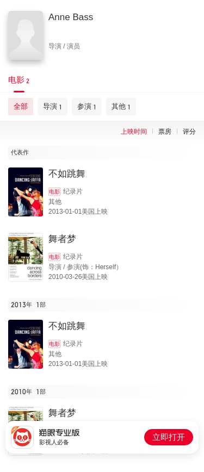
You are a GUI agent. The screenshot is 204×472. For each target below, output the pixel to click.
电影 (54, 192)
